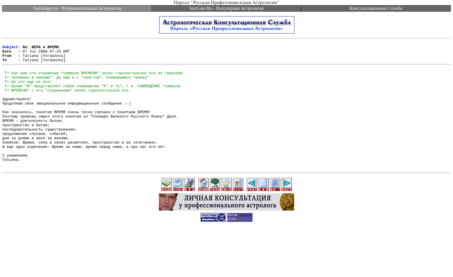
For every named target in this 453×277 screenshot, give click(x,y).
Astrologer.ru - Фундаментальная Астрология (77, 8)
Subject (10, 48)
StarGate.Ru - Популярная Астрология (226, 8)
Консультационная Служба (376, 8)
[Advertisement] (226, 264)
